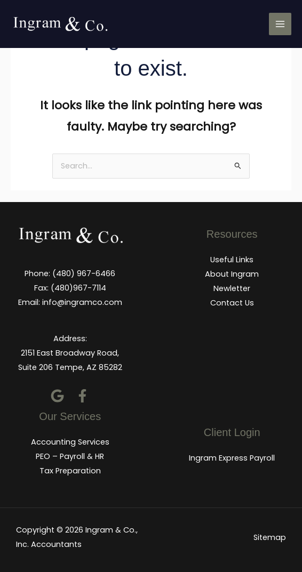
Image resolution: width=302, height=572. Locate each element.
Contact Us (232, 302)
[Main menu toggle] (280, 24)
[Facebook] (82, 395)
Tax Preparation (70, 470)
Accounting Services (70, 442)
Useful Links (231, 259)
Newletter (231, 288)
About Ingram (232, 274)
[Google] (57, 395)
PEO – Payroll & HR (70, 456)
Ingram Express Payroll (232, 458)
